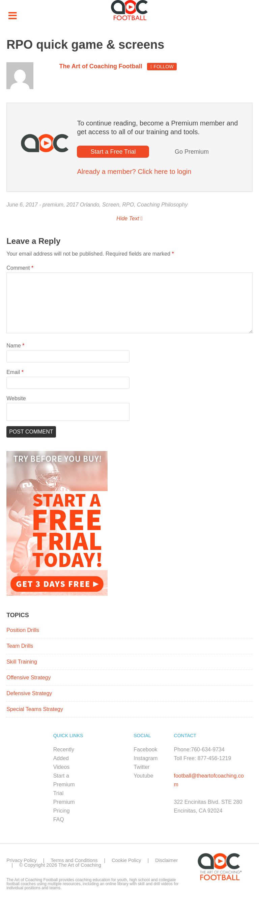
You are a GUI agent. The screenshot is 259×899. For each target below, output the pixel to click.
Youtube (143, 776)
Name (15, 345)
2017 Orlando (82, 205)
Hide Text (129, 218)
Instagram (145, 758)
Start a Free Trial (113, 151)
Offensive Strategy (28, 677)
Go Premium (192, 151)
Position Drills (22, 630)
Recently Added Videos (63, 758)
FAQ (58, 819)
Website (16, 398)
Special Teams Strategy (34, 709)
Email (15, 372)
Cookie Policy (126, 860)
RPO (128, 205)
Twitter (141, 767)
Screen (110, 205)
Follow (161, 66)
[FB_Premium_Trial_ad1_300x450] (57, 594)
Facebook (145, 749)
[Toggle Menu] (12, 16)
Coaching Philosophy (162, 205)
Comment (19, 268)
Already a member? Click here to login (134, 171)
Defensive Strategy (29, 693)
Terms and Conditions (74, 860)
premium (52, 205)
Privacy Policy (21, 860)
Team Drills (19, 646)
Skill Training (21, 662)
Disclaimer (166, 860)
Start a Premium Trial (64, 784)
